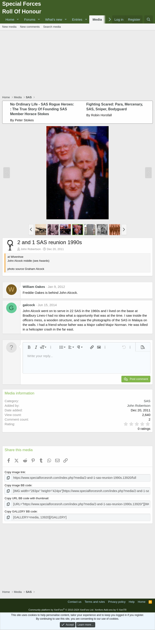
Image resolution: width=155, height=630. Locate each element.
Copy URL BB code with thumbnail (26, 497)
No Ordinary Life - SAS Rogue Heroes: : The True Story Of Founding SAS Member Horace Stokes (42, 109)
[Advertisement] (78, 63)
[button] (18, 19)
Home (9, 19)
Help (132, 600)
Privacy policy (117, 600)
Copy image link (15, 472)
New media (9, 26)
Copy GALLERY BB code (21, 510)
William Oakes (34, 287)
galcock (29, 305)
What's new (53, 19)
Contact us (74, 600)
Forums (29, 19)
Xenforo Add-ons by (110, 608)
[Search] (148, 19)
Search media (52, 26)
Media (97, 19)
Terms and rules (95, 600)
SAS (147, 401)
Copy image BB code (18, 485)
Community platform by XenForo (61, 608)
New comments (30, 26)
